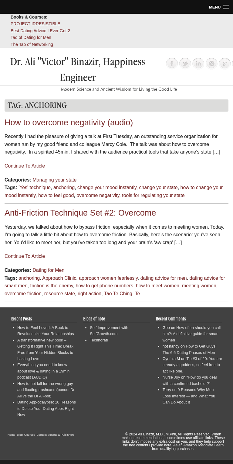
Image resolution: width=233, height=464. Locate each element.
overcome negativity (97, 195)
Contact (42, 434)
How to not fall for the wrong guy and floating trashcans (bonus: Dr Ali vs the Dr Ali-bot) (46, 389)
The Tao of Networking (32, 44)
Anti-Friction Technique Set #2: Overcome (80, 212)
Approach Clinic (59, 278)
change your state (158, 187)
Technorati (99, 340)
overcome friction (23, 293)
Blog (20, 434)
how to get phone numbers (104, 285)
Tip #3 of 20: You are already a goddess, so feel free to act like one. (192, 364)
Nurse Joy (171, 377)
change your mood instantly (106, 187)
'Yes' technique (35, 187)
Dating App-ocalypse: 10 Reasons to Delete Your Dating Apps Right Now (46, 408)
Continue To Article (25, 165)
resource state (59, 293)
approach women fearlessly (108, 278)
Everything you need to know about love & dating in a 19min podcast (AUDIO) (43, 370)
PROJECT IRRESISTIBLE (35, 23)
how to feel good (56, 195)
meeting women (199, 285)
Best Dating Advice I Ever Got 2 (40, 30)
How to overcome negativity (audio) (69, 122)
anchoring (64, 187)
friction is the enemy (51, 285)
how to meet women (157, 285)
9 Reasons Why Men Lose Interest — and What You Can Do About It (189, 395)
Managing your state (54, 179)
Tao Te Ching (118, 293)
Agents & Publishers (61, 434)
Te (137, 293)
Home (11, 434)
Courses (29, 434)
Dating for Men (48, 270)
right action (89, 293)
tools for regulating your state (153, 195)
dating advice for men (163, 278)
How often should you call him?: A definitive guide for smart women (192, 333)
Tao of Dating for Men (31, 37)
